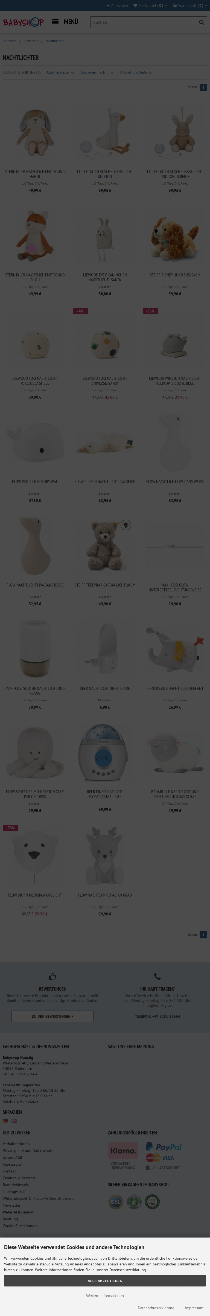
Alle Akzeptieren (105, 1281)
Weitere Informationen (105, 1296)
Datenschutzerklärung (156, 1307)
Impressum (194, 1307)
